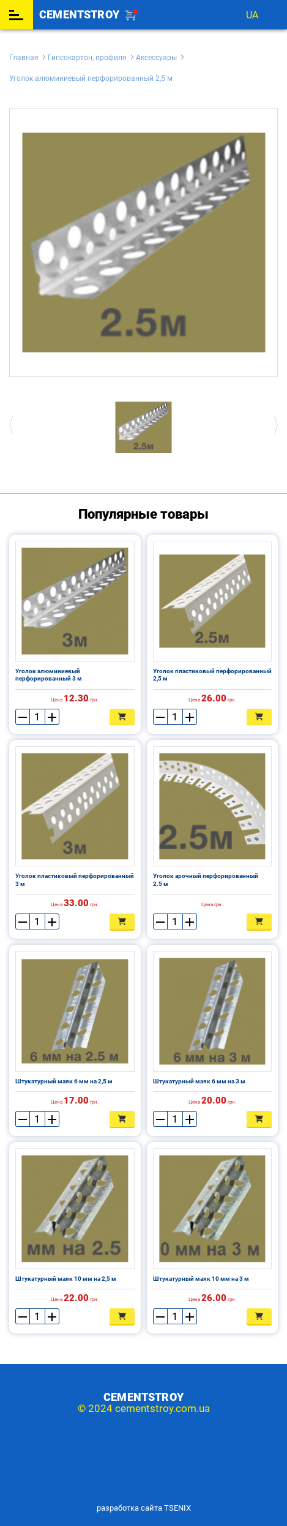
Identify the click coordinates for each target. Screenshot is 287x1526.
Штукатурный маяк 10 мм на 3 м (201, 1278)
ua (252, 15)
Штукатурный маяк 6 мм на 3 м (199, 1081)
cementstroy (79, 14)
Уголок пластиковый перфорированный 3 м (74, 879)
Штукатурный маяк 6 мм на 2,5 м (64, 1081)
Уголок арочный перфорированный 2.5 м (205, 879)
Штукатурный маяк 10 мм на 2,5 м (65, 1278)
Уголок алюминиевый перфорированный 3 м (48, 675)
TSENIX (177, 1508)
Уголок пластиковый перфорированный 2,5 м (212, 675)
